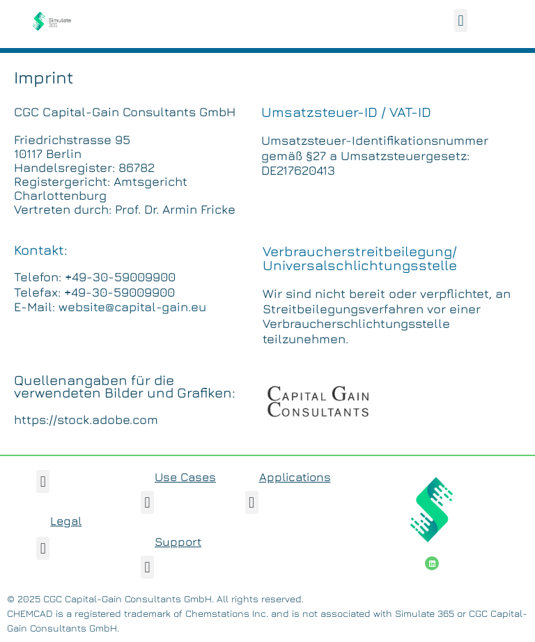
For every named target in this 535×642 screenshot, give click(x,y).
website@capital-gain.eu (132, 306)
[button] (460, 20)
